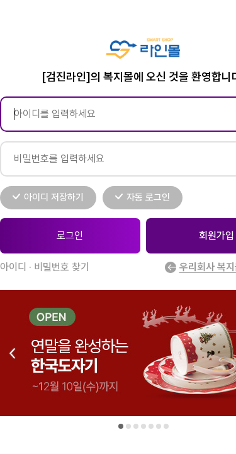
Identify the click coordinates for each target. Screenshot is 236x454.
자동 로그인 (148, 197)
